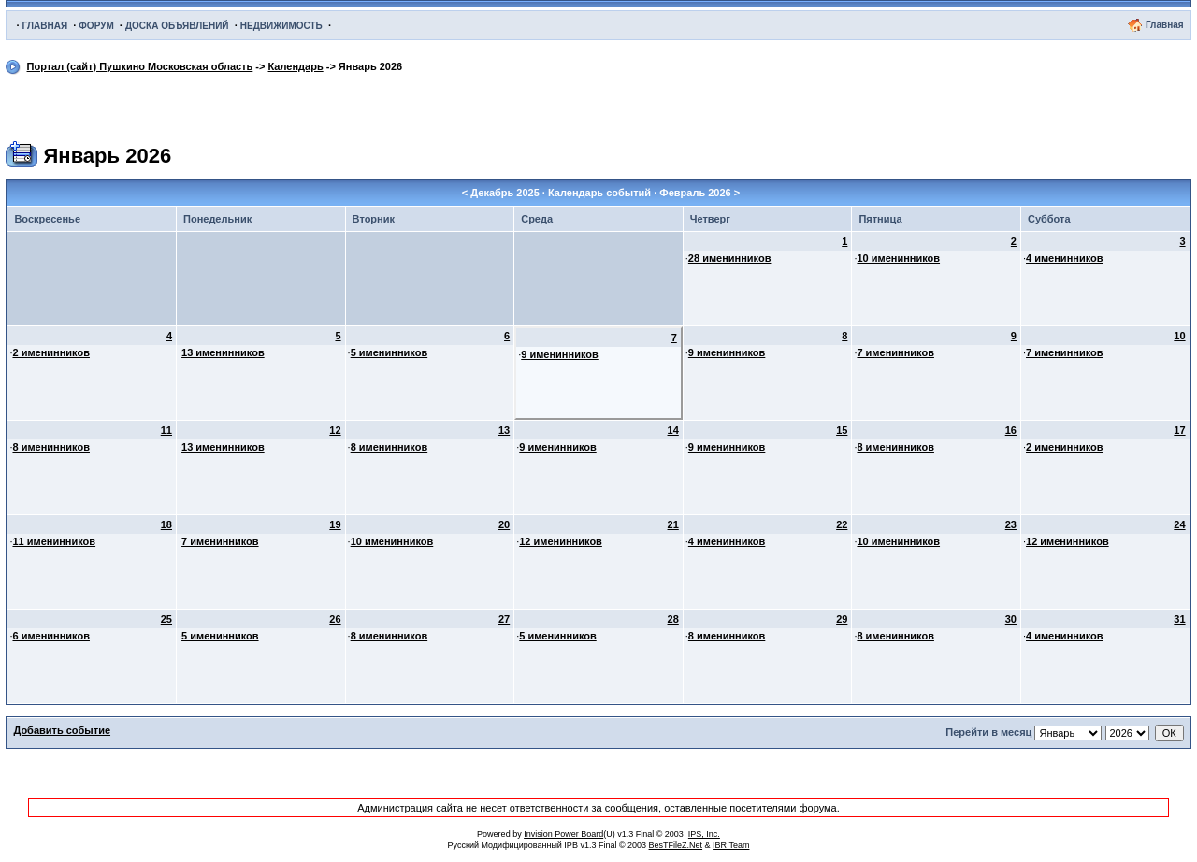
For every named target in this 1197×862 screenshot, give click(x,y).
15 (841, 430)
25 (166, 619)
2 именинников (51, 352)
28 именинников (730, 258)
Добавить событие (61, 730)
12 (334, 430)
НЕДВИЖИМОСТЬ (281, 26)
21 (673, 524)
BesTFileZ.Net (676, 845)
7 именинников (895, 352)
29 (841, 619)
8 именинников (51, 447)
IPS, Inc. (704, 834)
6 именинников (51, 635)
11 (166, 430)
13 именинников (223, 352)
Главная (1165, 25)
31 (1179, 619)
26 (334, 619)
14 (673, 430)
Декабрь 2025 (505, 192)
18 (166, 524)
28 (673, 619)
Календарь (296, 66)
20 (504, 524)
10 (1179, 335)
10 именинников (898, 258)
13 (504, 430)
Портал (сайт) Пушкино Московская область (140, 66)
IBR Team (731, 845)
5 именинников (389, 352)
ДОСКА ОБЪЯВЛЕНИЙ (177, 26)
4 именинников (1064, 258)
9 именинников (559, 354)
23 (1011, 524)
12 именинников (560, 541)
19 (334, 524)
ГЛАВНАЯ (45, 26)
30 (1011, 619)
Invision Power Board (563, 834)
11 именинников (53, 541)
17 (1179, 430)
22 (841, 524)
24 (1179, 524)
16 (1011, 430)
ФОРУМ (96, 26)
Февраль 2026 (694, 192)
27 (504, 619)
